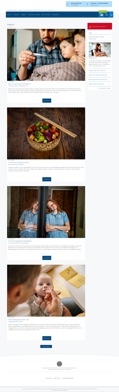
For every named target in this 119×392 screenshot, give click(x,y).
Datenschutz (57, 378)
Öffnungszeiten (75, 5)
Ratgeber (23, 14)
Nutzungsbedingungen (68, 378)
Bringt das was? (93, 58)
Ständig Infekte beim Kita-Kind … (97, 70)
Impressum (49, 378)
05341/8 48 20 (40, 10)
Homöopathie (55, 14)
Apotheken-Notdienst (97, 26)
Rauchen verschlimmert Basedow (98, 75)
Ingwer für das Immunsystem (96, 84)
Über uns (9, 14)
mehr (104, 66)
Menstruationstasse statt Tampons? (98, 79)
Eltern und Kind (46, 14)
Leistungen (16, 14)
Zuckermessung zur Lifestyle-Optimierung (96, 38)
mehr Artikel (46, 346)
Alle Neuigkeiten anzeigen (105, 88)
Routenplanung (95, 5)
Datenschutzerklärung (62, 390)
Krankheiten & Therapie (34, 14)
